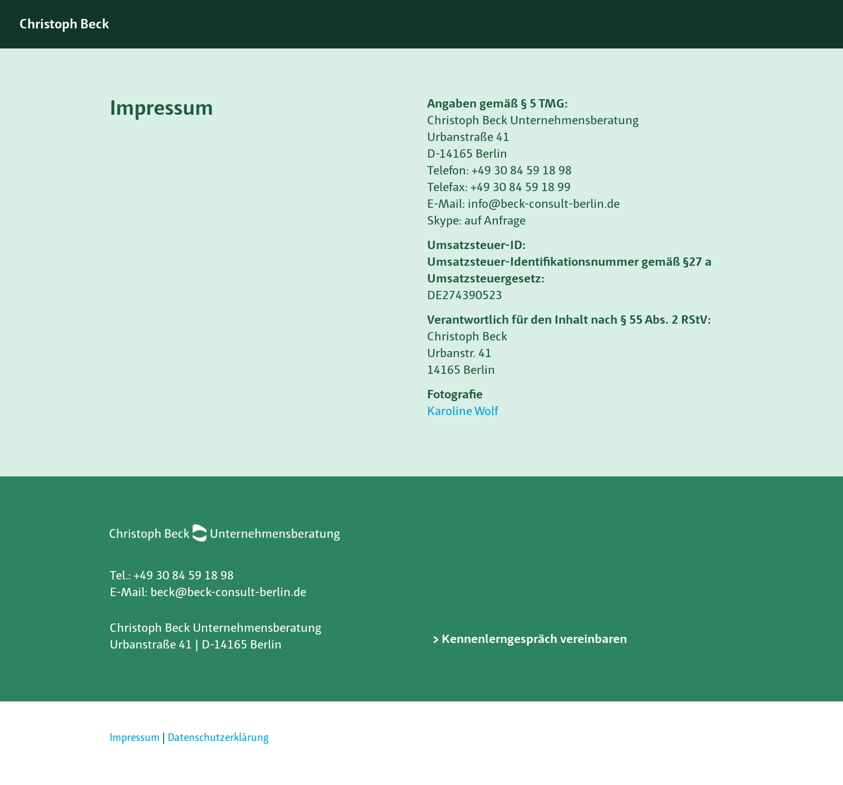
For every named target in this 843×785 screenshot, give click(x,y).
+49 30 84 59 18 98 (184, 576)
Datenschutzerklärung (218, 738)
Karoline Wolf (462, 412)
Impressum (135, 738)
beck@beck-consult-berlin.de (228, 593)
